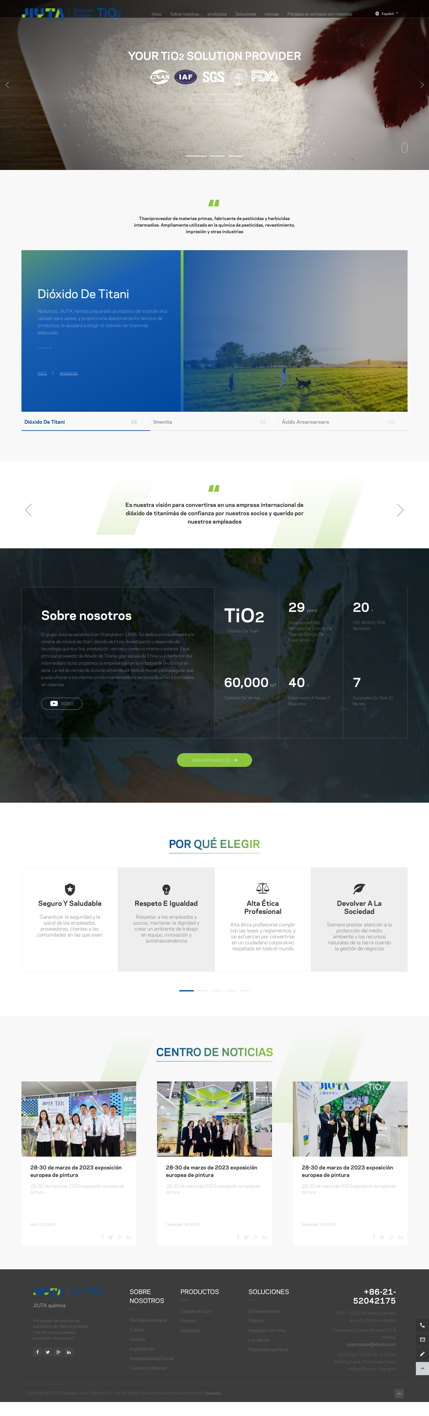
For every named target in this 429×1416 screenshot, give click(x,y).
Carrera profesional (148, 1381)
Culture (137, 1343)
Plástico (256, 1334)
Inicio (156, 13)
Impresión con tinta (266, 1343)
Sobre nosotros (184, 13)
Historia (137, 1352)
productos (217, 13)
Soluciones (245, 13)
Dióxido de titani (196, 1324)
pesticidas (190, 1343)
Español (390, 13)
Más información (214, 773)
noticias (272, 13)
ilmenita (188, 1334)
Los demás (258, 1353)
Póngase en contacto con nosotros (319, 13)
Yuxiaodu (212, 1406)
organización (142, 1362)
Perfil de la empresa (148, 1333)
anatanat (69, 372)
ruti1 (42, 372)
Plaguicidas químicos (268, 1362)
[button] (196, 156)
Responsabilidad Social (152, 1371)
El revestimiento (264, 1324)
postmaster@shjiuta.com (371, 1358)
